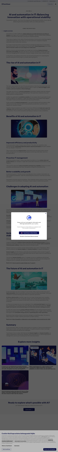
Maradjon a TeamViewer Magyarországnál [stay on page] (29, 236)
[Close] (46, 213)
